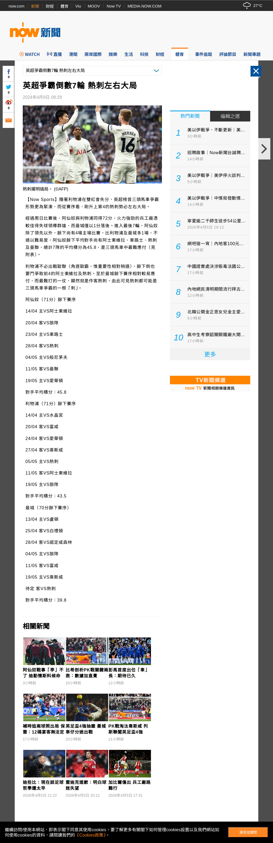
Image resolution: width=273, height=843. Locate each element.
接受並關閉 (248, 832)
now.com (16, 6)
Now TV (114, 6)
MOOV (94, 6)
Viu (78, 6)
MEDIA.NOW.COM (145, 6)
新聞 (35, 6)
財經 (50, 6)
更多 (210, 354)
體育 (64, 6)
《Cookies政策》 (90, 835)
